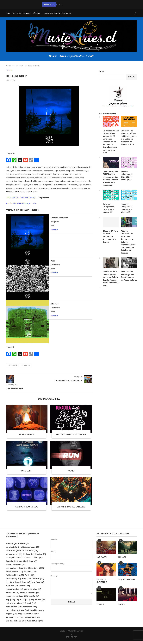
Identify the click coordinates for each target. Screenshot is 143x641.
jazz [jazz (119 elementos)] (10, 582)
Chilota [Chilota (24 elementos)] (28, 554)
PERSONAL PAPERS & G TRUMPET (71, 434)
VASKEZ (71, 471)
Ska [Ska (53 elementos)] (9, 621)
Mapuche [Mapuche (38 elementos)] (12, 586)
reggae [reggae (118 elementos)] (11, 614)
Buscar (102, 71)
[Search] (135, 13)
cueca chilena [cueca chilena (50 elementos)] (34, 557)
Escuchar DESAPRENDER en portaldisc (21, 203)
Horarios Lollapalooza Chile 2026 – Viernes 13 (127, 208)
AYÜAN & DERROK (27, 434)
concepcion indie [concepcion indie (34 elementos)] (15, 557)
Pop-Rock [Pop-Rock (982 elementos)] (23, 600)
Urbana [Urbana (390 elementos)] (20, 621)
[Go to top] (71, 637)
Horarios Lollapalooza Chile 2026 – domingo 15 (127, 175)
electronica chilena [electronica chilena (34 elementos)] (16, 568)
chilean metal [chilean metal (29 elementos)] (14, 554)
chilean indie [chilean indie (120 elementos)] (30, 550)
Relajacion (26, 365)
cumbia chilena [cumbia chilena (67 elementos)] (28, 561)
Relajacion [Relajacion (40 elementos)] (12, 617)
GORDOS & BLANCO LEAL (26, 507)
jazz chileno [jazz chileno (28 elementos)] (22, 582)
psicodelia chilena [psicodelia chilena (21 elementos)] (16, 603)
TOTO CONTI (27, 471)
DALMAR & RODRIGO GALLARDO (71, 507)
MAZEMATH (101, 557)
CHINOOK (122, 557)
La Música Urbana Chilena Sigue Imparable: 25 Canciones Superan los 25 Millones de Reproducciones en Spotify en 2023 (111, 141)
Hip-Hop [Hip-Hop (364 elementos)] (24, 578)
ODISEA (121, 604)
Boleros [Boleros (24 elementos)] (23, 543)
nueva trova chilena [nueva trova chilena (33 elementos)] (17, 596)
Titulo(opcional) (71, 567)
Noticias (17, 13)
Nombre (71, 542)
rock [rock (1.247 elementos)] (26, 617)
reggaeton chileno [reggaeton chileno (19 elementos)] (28, 614)
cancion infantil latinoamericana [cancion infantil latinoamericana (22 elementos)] (22, 547)
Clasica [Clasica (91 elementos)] (40, 554)
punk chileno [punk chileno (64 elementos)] (14, 607)
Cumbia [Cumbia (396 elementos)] (12, 561)
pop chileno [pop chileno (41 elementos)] (38, 600)
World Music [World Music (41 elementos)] (35, 621)
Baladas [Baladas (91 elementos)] (11, 543)
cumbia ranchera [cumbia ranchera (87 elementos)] (15, 564)
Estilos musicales (52, 13)
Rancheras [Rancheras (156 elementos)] (30, 607)
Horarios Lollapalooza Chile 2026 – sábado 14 (108, 208)
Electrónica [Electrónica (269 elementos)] (36, 568)
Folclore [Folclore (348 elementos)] (30, 571)
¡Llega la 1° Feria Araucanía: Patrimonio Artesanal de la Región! (110, 236)
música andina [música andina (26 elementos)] (14, 589)
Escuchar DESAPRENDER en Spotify (20, 197)
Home (8, 13)
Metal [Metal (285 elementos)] (24, 586)
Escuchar (54, 229)
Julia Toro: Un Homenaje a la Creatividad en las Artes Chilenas (129, 275)
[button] (59, 4)
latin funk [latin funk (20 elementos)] (37, 582)
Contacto (66, 13)
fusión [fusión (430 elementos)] (11, 578)
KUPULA (100, 604)
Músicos (36, 13)
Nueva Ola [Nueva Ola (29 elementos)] (12, 593)
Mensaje (71, 577)
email (71, 554)
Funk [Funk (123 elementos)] (29, 575)
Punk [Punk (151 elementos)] (31, 603)
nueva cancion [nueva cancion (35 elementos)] (32, 589)
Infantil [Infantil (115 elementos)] (38, 578)
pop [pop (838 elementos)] (10, 600)
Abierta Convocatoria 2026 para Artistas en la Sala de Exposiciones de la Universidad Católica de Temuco (128, 242)
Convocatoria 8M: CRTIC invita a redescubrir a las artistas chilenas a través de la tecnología (110, 178)
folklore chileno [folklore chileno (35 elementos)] (15, 575)
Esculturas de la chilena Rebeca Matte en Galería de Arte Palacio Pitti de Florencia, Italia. (111, 278)
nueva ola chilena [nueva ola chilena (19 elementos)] (29, 593)
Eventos (26, 13)
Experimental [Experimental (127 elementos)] (14, 571)
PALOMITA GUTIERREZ (101, 580)
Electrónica (12, 365)
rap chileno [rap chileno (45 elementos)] (13, 610)
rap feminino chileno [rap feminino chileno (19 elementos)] (32, 610)
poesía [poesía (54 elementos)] (34, 596)
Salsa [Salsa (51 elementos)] (36, 617)
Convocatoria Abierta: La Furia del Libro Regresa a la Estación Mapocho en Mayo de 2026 (129, 137)
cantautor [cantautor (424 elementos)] (13, 550)
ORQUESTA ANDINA (126, 579)
